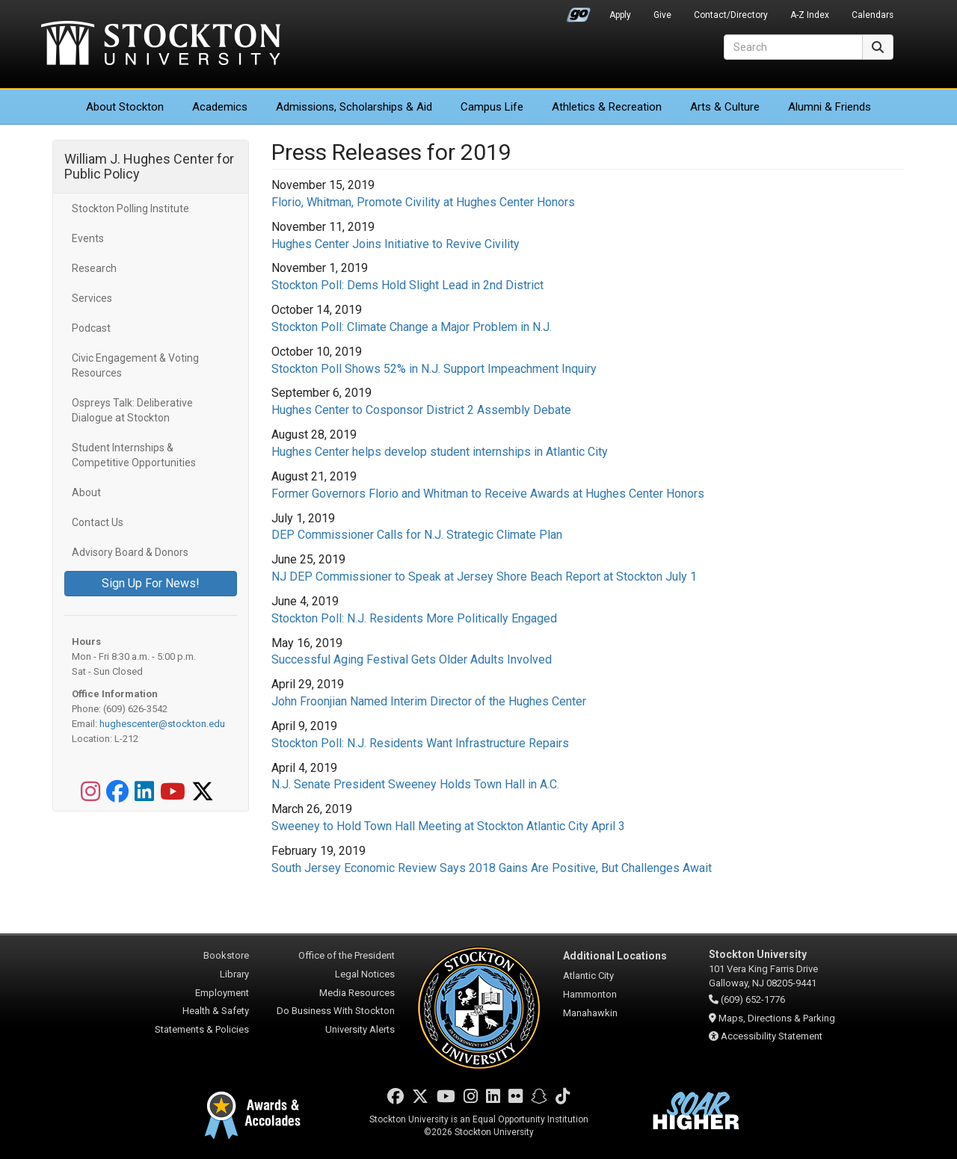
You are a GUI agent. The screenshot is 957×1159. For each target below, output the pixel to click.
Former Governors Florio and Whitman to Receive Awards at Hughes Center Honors (487, 493)
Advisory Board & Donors (130, 552)
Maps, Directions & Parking (776, 1018)
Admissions (354, 107)
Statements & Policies (202, 1029)
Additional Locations (615, 956)
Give (662, 15)
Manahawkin (590, 1013)
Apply (620, 15)
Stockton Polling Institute (130, 208)
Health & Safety (215, 1010)
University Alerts (360, 1029)
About (125, 107)
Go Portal (579, 11)
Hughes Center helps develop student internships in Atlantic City (439, 452)
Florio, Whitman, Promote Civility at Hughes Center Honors (423, 202)
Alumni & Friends (829, 107)
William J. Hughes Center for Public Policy (149, 166)
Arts (725, 107)
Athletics (607, 107)
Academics (219, 107)
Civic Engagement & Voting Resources (135, 365)
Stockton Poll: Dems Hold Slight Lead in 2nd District (407, 285)
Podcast (91, 328)
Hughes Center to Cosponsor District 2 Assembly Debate (421, 410)
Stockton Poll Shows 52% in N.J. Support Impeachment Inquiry (434, 369)
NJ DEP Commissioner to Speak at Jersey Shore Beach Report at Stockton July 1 (484, 576)
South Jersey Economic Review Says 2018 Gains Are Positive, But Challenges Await (491, 868)
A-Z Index (809, 15)
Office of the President (346, 955)
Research (94, 268)
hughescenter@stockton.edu (162, 723)
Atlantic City (588, 975)
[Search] (793, 47)
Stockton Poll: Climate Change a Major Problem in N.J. (411, 327)
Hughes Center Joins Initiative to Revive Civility (395, 244)
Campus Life (492, 107)
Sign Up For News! (151, 583)
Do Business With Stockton (336, 1010)
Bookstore (226, 955)
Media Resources (357, 992)
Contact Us (97, 522)
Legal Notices (365, 974)
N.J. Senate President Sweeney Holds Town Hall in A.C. (415, 784)
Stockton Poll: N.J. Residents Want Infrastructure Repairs (420, 743)
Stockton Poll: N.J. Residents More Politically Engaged (414, 618)
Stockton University (160, 45)
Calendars (872, 15)
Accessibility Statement (771, 1036)
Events (88, 238)
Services (92, 298)
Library (234, 974)
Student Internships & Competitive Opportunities (134, 455)
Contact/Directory (731, 15)
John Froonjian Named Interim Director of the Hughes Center (428, 701)
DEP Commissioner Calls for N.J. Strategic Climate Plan (416, 535)
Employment (222, 992)
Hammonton (590, 994)
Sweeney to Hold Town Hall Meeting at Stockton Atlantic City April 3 (448, 826)
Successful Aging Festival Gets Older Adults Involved (411, 659)
